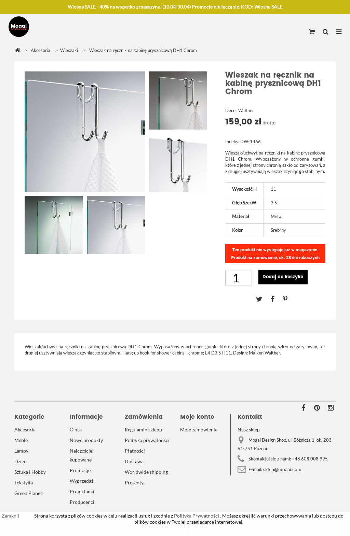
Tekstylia (23, 482)
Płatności (135, 451)
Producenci (82, 502)
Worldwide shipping (146, 472)
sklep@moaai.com (282, 469)
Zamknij (10, 516)
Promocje (80, 470)
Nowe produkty (86, 440)
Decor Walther (239, 110)
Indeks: (232, 141)
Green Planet (28, 493)
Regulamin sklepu (143, 429)
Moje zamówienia (198, 429)
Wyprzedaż (81, 481)
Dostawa (134, 461)
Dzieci (21, 461)
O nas (76, 429)
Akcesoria (25, 429)
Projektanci (82, 491)
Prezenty (134, 482)
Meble (21, 440)
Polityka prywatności (147, 440)
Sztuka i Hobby (30, 472)
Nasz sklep (249, 429)
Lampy (21, 451)
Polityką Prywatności (196, 516)
